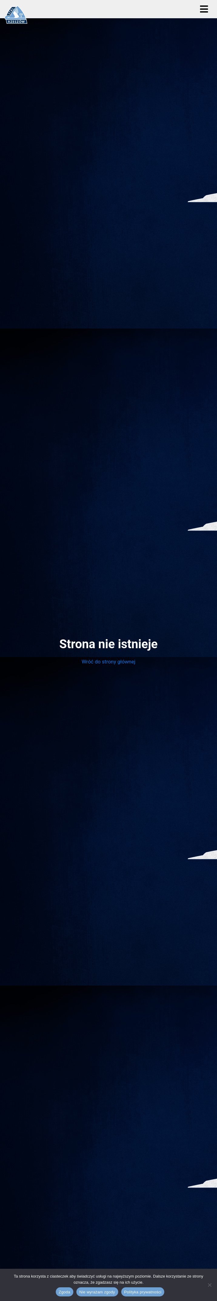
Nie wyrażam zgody (97, 1292)
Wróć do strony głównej (108, 662)
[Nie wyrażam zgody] (209, 1285)
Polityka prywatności (143, 1292)
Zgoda (64, 1292)
